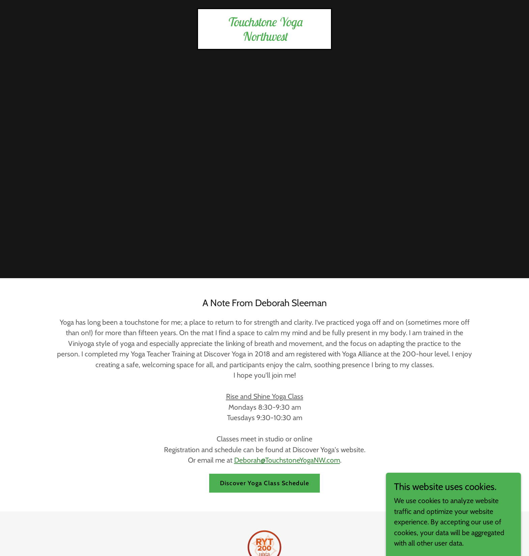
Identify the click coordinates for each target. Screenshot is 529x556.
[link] (264, 38)
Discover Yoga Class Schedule (264, 483)
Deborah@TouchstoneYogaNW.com (287, 460)
